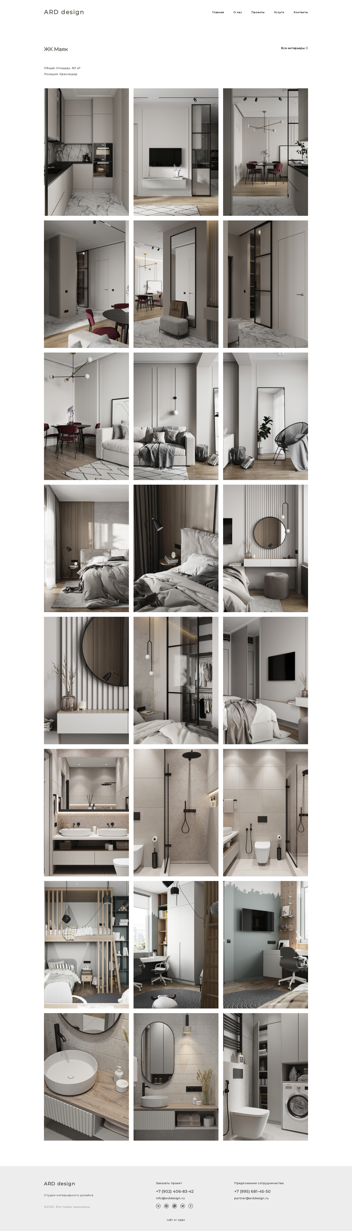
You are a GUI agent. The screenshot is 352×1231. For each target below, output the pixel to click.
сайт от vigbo (176, 1220)
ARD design (64, 12)
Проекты (258, 12)
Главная (218, 12)
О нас (238, 12)
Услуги (279, 12)
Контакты (301, 12)
